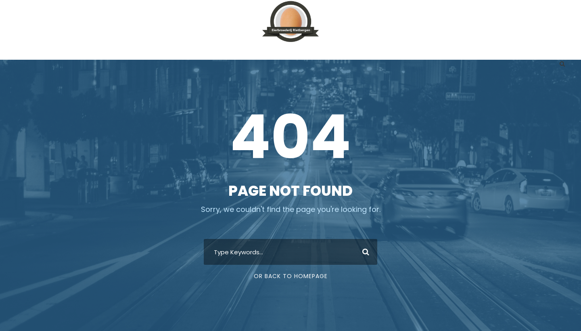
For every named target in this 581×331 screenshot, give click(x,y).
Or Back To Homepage (291, 276)
